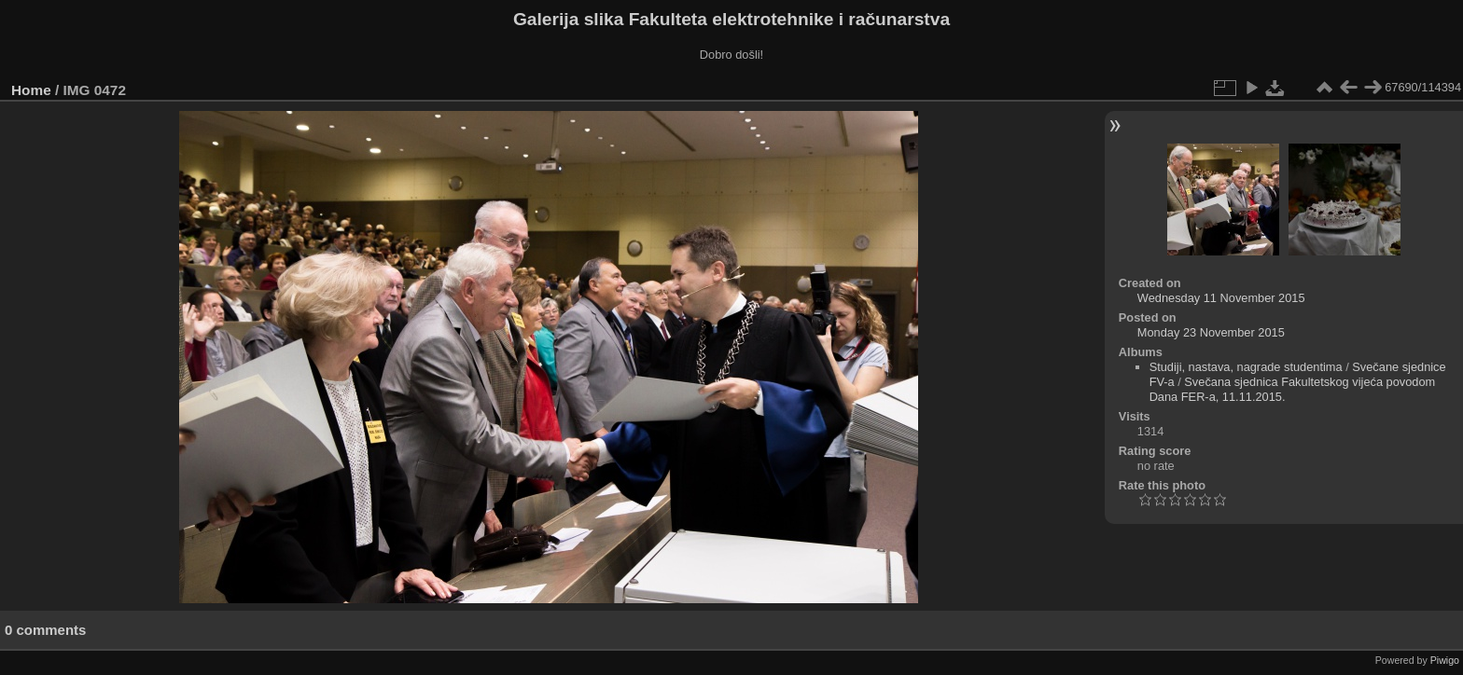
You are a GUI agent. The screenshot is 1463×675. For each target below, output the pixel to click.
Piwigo (1444, 660)
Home (31, 90)
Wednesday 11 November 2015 (1221, 298)
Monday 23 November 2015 (1211, 332)
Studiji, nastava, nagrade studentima (1246, 367)
